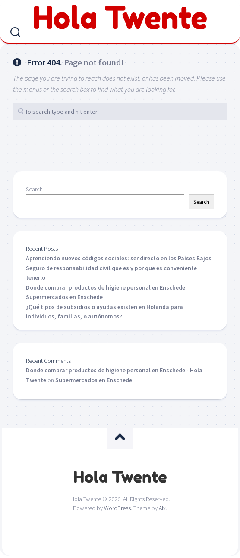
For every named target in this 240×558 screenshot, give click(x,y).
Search (34, 189)
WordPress (117, 508)
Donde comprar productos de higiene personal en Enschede (105, 287)
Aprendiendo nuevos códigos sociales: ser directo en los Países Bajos (119, 258)
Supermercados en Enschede (64, 297)
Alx (162, 508)
